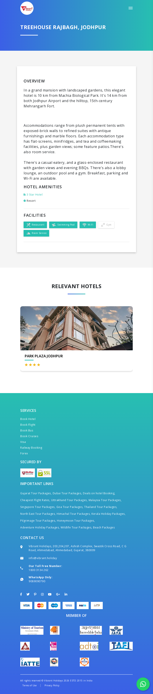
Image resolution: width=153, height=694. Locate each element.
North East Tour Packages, (38, 514)
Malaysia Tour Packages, (105, 500)
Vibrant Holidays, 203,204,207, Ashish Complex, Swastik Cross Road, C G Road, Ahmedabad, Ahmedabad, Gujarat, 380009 (77, 548)
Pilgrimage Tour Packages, (38, 520)
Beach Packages (104, 527)
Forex (24, 453)
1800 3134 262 (39, 570)
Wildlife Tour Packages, (76, 527)
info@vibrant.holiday (43, 558)
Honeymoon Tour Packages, (76, 520)
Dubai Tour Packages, (67, 493)
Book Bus (26, 430)
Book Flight (27, 425)
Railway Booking (31, 448)
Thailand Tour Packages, (100, 507)
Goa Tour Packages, (69, 507)
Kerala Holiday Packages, (108, 514)
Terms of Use (29, 685)
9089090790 (37, 581)
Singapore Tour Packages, (37, 507)
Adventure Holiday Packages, (40, 527)
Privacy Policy (52, 685)
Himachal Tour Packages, (74, 514)
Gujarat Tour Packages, (36, 493)
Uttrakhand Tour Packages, (69, 500)
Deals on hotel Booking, (99, 493)
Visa (23, 442)
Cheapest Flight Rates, (35, 500)
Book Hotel (27, 419)
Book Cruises (29, 436)
